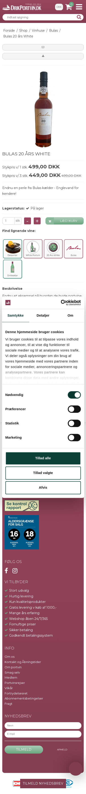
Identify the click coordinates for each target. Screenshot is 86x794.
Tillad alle (43, 458)
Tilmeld (23, 749)
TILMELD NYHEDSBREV (43, 783)
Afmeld (62, 749)
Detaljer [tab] (43, 315)
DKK (58, 7)
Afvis (43, 488)
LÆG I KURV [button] (62, 221)
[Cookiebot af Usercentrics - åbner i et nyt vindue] (61, 303)
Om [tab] (70, 315)
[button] (43, 47)
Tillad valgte (43, 473)
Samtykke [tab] (15, 315)
